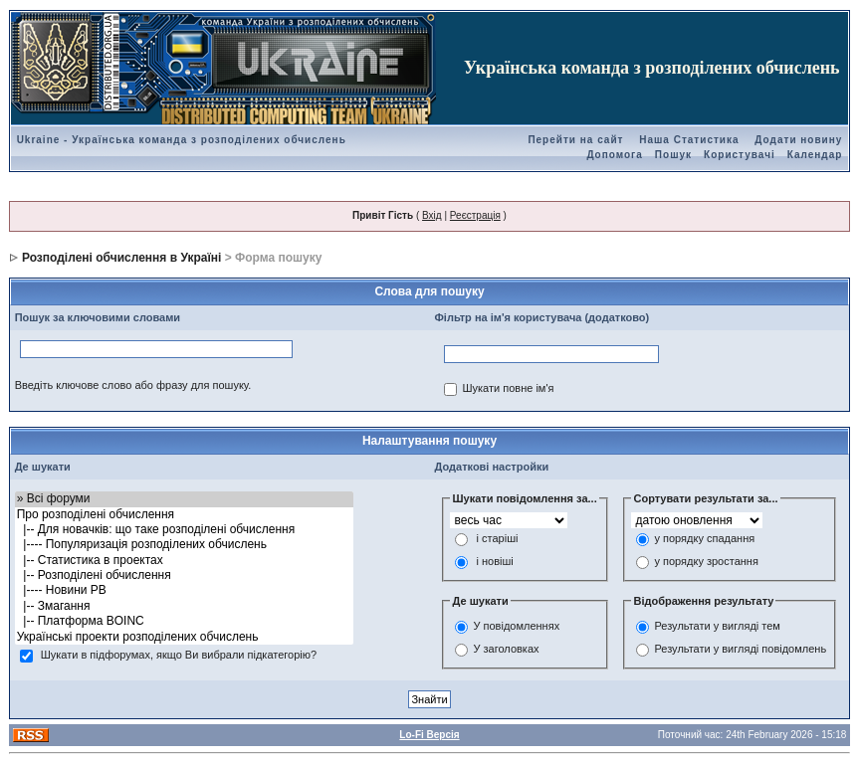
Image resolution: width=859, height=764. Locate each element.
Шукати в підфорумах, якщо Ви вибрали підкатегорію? (179, 655)
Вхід (432, 215)
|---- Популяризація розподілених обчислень (184, 544)
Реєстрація (475, 215)
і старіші (498, 539)
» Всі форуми (184, 498)
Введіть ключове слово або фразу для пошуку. (133, 385)
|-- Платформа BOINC (184, 621)
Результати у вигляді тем (716, 626)
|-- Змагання (184, 606)
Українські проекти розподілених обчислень (184, 637)
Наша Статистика (689, 139)
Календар (815, 154)
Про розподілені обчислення (184, 514)
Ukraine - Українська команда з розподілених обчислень (181, 139)
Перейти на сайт (575, 139)
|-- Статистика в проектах (184, 560)
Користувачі (739, 154)
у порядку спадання (704, 539)
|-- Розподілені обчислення (184, 575)
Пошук (673, 154)
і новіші (495, 562)
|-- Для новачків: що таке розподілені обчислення (184, 529)
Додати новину (798, 139)
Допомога (614, 154)
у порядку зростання (705, 562)
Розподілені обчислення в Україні (121, 258)
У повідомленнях (516, 626)
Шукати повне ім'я (507, 388)
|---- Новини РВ (184, 590)
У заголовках (505, 649)
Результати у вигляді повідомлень (740, 649)
